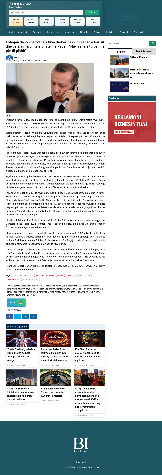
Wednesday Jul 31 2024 (16, 365)
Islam (29, 276)
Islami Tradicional (83, 276)
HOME (10, 32)
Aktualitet (22, 32)
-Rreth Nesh (81, 462)
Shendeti (124, 32)
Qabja (69, 276)
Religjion (110, 32)
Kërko (92, 12)
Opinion (97, 32)
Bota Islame (18, 276)
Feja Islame (40, 276)
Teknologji (138, 32)
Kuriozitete (69, 32)
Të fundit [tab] (120, 51)
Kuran (51, 276)
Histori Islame (52, 32)
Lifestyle (84, 32)
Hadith (60, 276)
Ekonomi (37, 32)
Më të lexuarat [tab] (144, 51)
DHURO (129, 14)
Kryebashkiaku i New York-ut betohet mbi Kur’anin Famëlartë (53, 392)
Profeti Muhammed (30, 279)
